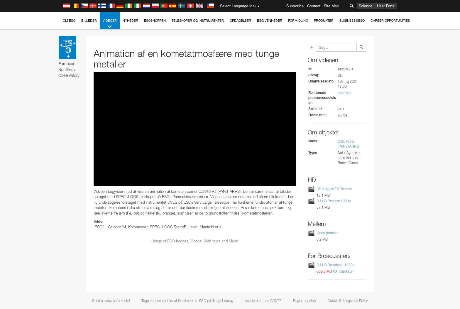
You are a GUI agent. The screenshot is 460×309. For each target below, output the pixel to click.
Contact (313, 6)
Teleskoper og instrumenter (198, 20)
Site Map (331, 6)
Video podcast (328, 233)
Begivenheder (269, 20)
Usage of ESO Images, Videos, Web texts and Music (195, 241)
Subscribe (295, 6)
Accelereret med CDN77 (263, 300)
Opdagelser (240, 20)
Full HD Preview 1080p (334, 201)
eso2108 (344, 93)
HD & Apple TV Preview (334, 189)
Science (365, 6)
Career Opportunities (390, 20)
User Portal (386, 6)
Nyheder (130, 20)
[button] (335, 271)
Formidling (298, 20)
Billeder (89, 20)
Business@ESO (352, 20)
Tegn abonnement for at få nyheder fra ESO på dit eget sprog (187, 300)
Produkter (324, 20)
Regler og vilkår (304, 300)
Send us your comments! (111, 300)
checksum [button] (346, 271)
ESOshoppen (155, 20)
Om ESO (69, 20)
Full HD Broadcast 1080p (336, 265)
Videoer (110, 23)
